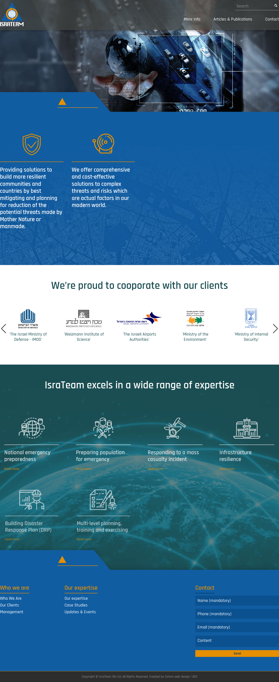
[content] (237, 641)
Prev (4, 328)
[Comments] (237, 640)
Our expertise (76, 598)
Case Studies (76, 605)
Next (274, 328)
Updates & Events (80, 612)
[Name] (237, 601)
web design (182, 677)
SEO (194, 677)
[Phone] (237, 614)
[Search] (253, 6)
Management (11, 612)
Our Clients (9, 605)
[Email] (237, 627)
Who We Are (11, 598)
